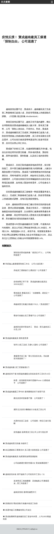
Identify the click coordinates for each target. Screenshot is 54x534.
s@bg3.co (33, 529)
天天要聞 (5, 2)
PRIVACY (25, 529)
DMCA (19, 529)
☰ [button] (52, 1)
